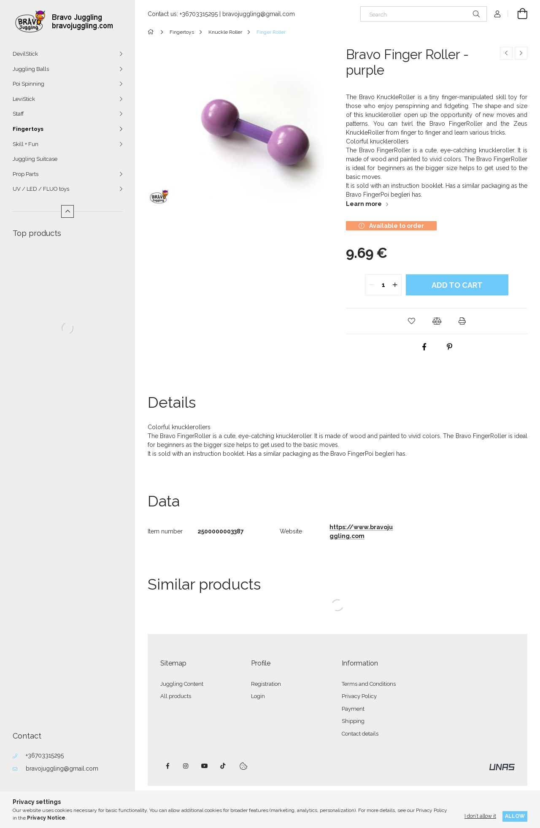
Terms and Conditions (369, 684)
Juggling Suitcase (35, 159)
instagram (186, 766)
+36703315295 (45, 755)
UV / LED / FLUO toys (41, 189)
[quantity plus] (395, 285)
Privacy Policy (359, 696)
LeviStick (24, 99)
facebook (167, 766)
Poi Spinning (28, 84)
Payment (353, 709)
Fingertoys (28, 129)
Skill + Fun (25, 144)
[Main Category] (152, 32)
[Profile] (497, 14)
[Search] (423, 14)
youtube (204, 766)
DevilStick (25, 54)
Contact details (360, 734)
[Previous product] (506, 53)
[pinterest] (449, 347)
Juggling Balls (31, 69)
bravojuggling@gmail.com (62, 768)
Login (258, 696)
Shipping (353, 721)
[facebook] (424, 347)
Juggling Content (181, 684)
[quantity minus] (371, 285)
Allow (515, 816)
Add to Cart (457, 285)
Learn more (364, 203)
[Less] (67, 211)
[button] (411, 321)
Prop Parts (25, 174)
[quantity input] (383, 285)
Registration (266, 684)
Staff (18, 114)
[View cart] (517, 14)
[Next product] (521, 53)
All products (175, 696)
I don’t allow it (480, 816)
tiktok (223, 766)
